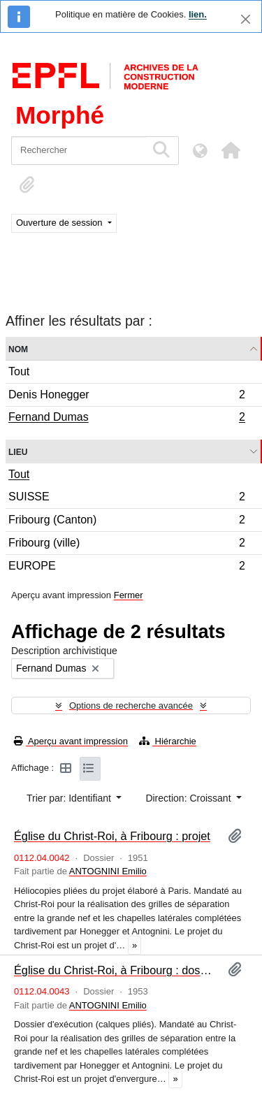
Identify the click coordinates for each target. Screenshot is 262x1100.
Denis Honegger (126, 396)
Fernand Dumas (126, 418)
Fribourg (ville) (126, 545)
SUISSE (126, 499)
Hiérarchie (167, 741)
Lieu (17, 451)
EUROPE (126, 567)
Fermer (128, 595)
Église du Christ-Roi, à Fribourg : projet (112, 836)
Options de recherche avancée (131, 705)
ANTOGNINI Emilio (108, 871)
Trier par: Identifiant (70, 798)
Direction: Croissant (189, 798)
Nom (18, 348)
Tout (18, 371)
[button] (230, 150)
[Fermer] (245, 19)
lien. (198, 14)
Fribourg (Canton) (126, 522)
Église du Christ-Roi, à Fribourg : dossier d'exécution (115, 970)
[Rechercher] (78, 150)
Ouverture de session (60, 222)
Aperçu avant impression (71, 741)
